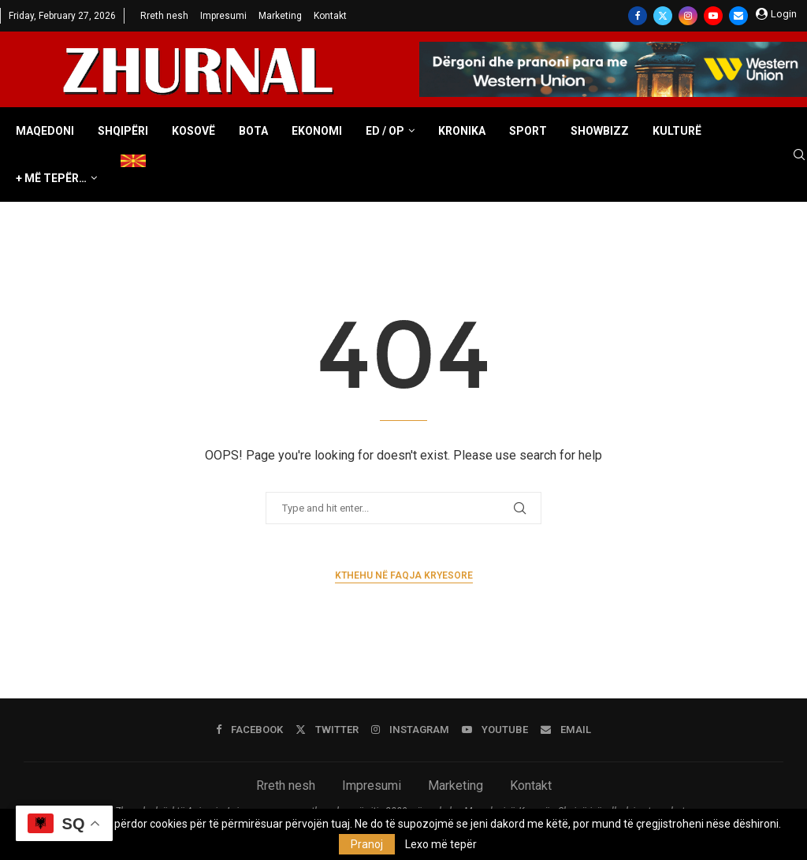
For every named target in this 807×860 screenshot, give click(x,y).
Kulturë (677, 131)
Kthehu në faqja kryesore (404, 575)
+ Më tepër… (51, 178)
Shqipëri (123, 131)
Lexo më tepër (441, 844)
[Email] (738, 15)
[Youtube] (713, 15)
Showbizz (600, 131)
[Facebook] (637, 15)
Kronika (461, 131)
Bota (253, 131)
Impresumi (223, 15)
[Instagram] (688, 15)
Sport (528, 131)
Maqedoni (45, 131)
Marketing (280, 15)
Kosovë (193, 131)
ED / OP (385, 131)
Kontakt (330, 15)
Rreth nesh (164, 15)
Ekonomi (317, 131)
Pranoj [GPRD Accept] (367, 844)
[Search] (799, 155)
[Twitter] (662, 15)
